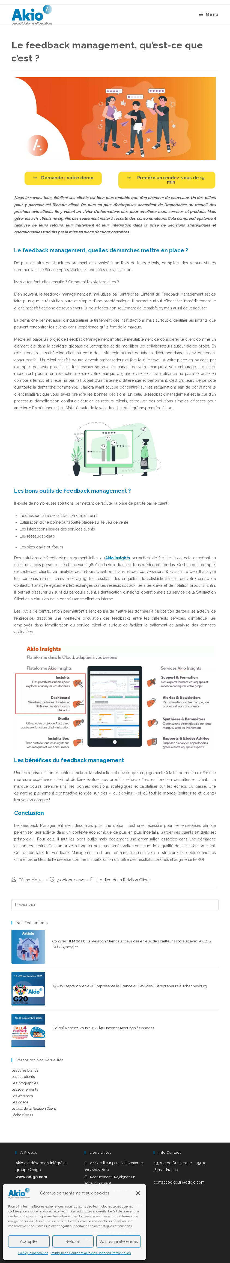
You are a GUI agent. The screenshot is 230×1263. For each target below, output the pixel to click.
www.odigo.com (31, 1154)
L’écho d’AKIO (22, 1093)
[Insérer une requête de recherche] (115, 904)
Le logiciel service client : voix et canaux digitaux (113, 1172)
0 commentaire (86, 949)
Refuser (72, 1241)
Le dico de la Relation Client (124, 879)
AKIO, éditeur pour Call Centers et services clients (114, 1143)
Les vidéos (19, 1080)
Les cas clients (23, 1055)
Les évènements (24, 1067)
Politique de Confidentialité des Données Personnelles (91, 1253)
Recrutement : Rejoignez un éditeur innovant (110, 1158)
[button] (138, 1193)
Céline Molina (31, 879)
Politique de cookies (33, 1253)
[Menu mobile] (209, 15)
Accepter (29, 1241)
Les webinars (22, 1074)
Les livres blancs (24, 1048)
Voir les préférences (118, 1241)
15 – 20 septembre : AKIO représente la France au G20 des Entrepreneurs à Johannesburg (121, 975)
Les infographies (24, 1061)
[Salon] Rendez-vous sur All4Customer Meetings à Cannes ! (94, 1009)
